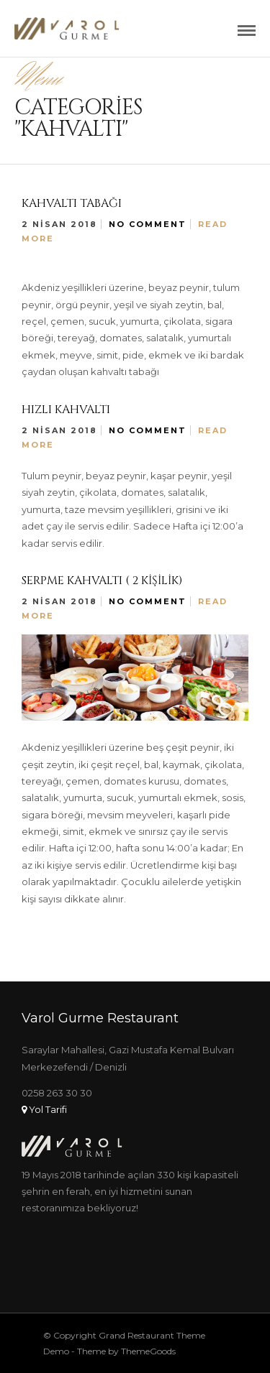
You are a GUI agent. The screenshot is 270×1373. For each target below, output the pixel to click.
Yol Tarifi (44, 1109)
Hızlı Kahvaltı (66, 409)
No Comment (147, 224)
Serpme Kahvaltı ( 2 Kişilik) (102, 580)
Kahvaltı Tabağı (72, 203)
